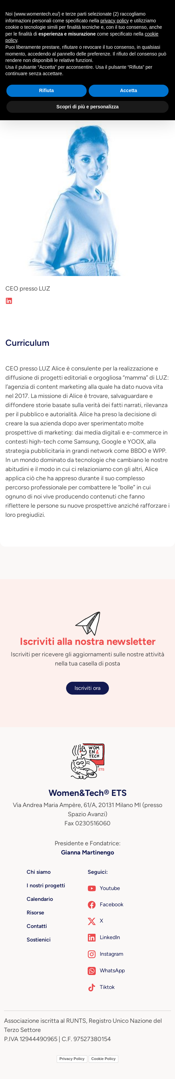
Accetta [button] (128, 90)
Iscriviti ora (87, 688)
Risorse (35, 912)
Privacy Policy (72, 1059)
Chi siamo (39, 872)
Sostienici (39, 939)
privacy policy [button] (114, 20)
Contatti (37, 926)
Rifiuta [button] (46, 90)
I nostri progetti (46, 885)
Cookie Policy (103, 1059)
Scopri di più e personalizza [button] (87, 106)
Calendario (40, 899)
